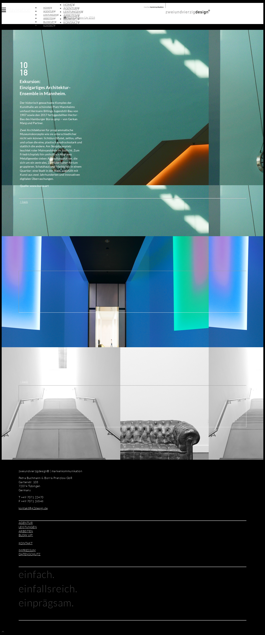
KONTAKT (26, 543)
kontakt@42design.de (33, 508)
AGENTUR (26, 523)
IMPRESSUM (27, 550)
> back (24, 201)
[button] (16, 9)
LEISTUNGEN (28, 527)
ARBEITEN (26, 531)
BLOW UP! (26, 535)
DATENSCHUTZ (30, 554)
